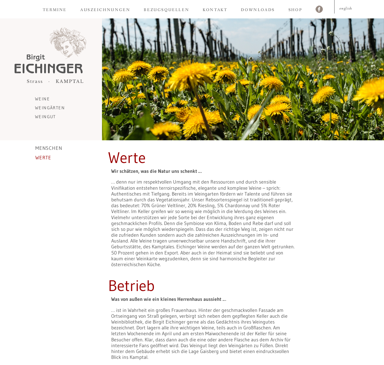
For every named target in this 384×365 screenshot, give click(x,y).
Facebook (319, 10)
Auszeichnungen (105, 10)
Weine (42, 99)
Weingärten (50, 108)
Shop (295, 10)
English (345, 8)
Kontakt (215, 10)
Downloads (258, 10)
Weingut (45, 116)
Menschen (48, 148)
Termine (55, 10)
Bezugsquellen (166, 10)
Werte (43, 157)
